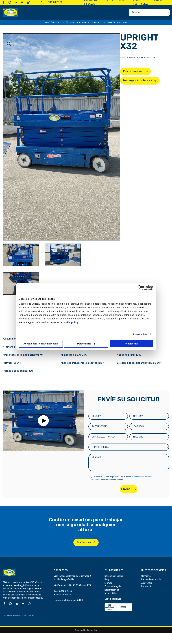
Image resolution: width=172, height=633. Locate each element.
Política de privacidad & (11, 615)
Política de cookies (27, 615)
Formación (146, 586)
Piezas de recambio (151, 579)
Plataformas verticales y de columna (93, 22)
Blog (107, 579)
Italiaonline (92, 630)
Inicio (47, 22)
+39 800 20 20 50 (63, 591)
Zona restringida (113, 586)
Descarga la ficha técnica (137, 80)
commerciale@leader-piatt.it (68, 600)
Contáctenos (83, 542)
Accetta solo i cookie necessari (41, 343)
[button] (43, 420)
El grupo (108, 583)
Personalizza (140, 334)
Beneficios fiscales (114, 576)
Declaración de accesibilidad (112, 592)
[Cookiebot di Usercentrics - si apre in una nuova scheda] (139, 287)
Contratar (146, 576)
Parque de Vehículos (62, 22)
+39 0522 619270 (63, 594)
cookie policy (70, 322)
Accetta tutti (131, 343)
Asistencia (146, 583)
